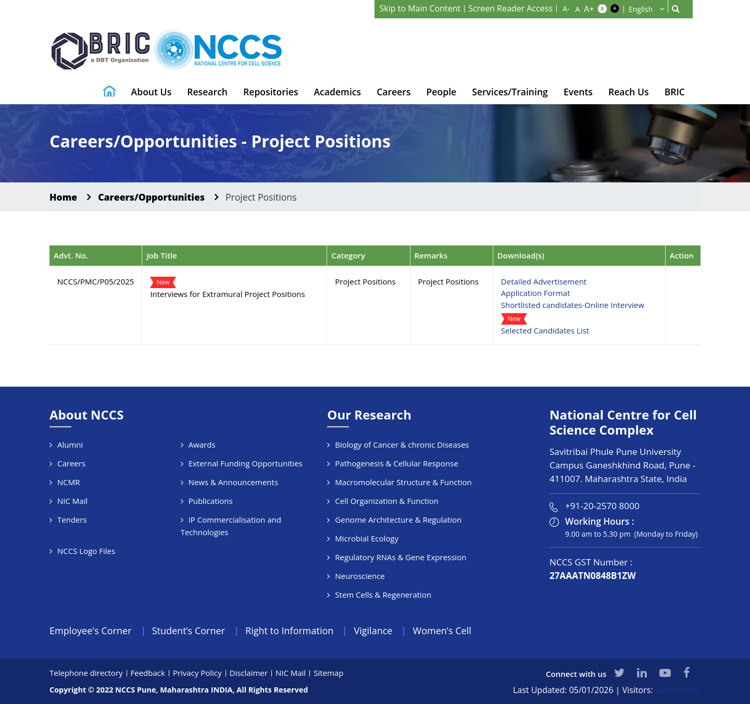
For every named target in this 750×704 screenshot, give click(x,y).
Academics (337, 91)
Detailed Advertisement (543, 281)
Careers (393, 91)
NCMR (68, 482)
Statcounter (678, 690)
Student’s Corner (188, 630)
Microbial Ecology (366, 538)
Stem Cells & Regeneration (383, 594)
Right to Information (289, 630)
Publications (211, 501)
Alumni (70, 444)
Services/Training (510, 91)
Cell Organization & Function (387, 501)
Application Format (535, 293)
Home (63, 197)
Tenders (72, 519)
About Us (151, 91)
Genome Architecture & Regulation (398, 519)
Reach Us (628, 91)
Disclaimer (249, 673)
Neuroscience (359, 576)
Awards (202, 444)
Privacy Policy (197, 673)
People (442, 91)
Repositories (270, 91)
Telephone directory (86, 673)
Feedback (148, 673)
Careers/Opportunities (151, 197)
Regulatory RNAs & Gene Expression (400, 557)
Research (207, 91)
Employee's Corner (90, 630)
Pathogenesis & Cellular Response (396, 463)
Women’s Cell (442, 630)
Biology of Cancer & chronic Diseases (402, 444)
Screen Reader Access (510, 8)
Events (578, 91)
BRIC (675, 91)
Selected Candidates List (545, 330)
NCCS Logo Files (86, 551)
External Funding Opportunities (246, 463)
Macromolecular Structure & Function (403, 482)
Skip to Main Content (420, 8)
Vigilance (373, 630)
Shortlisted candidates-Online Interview (572, 305)
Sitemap (328, 673)
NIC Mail (72, 501)
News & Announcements (233, 482)
